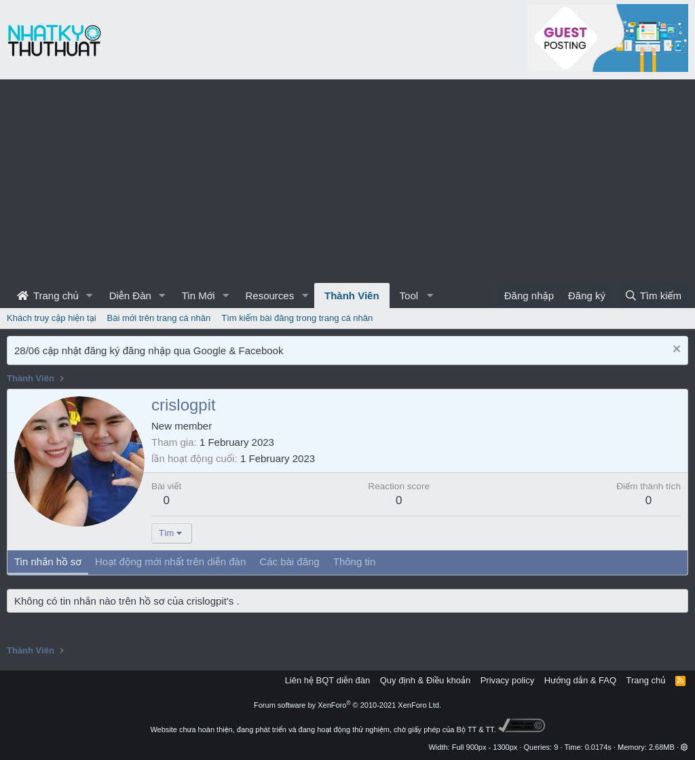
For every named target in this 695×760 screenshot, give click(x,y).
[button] (89, 295)
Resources (269, 295)
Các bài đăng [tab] (289, 561)
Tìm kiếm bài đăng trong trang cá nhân (297, 318)
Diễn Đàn (130, 295)
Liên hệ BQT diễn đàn (328, 680)
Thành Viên (351, 295)
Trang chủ (48, 295)
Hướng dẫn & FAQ (580, 680)
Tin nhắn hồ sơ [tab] (47, 561)
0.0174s (598, 747)
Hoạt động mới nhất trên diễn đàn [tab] (170, 561)
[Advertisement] (347, 181)
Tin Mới (198, 295)
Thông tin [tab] (354, 561)
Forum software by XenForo (347, 705)
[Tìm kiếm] (653, 295)
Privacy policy (507, 680)
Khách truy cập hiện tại (51, 318)
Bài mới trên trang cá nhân (159, 318)
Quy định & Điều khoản (425, 680)
